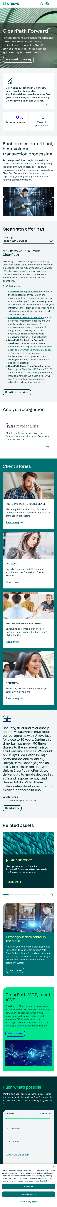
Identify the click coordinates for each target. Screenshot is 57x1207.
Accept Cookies (28, 1194)
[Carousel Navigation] (48, 895)
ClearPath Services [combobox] (15, 241)
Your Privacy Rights (28, 1202)
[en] (47, 4)
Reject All (28, 1186)
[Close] (53, 1167)
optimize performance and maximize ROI (30, 350)
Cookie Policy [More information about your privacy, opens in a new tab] (46, 1181)
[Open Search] (42, 4)
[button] (45, 895)
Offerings (9, 238)
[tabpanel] (28, 322)
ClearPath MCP (30, 369)
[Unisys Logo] (11, 3)
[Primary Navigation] (52, 4)
